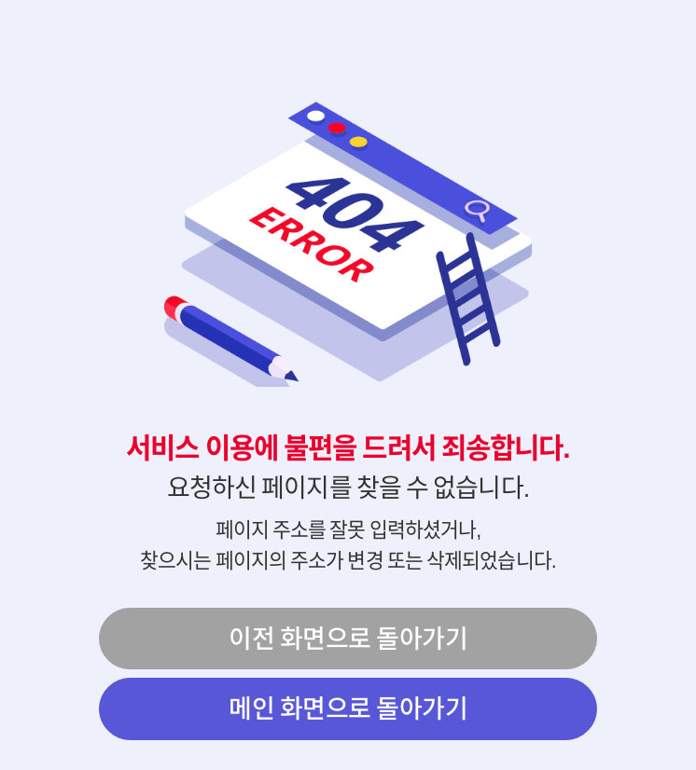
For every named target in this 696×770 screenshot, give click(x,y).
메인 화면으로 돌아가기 (348, 708)
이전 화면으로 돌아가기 (348, 638)
